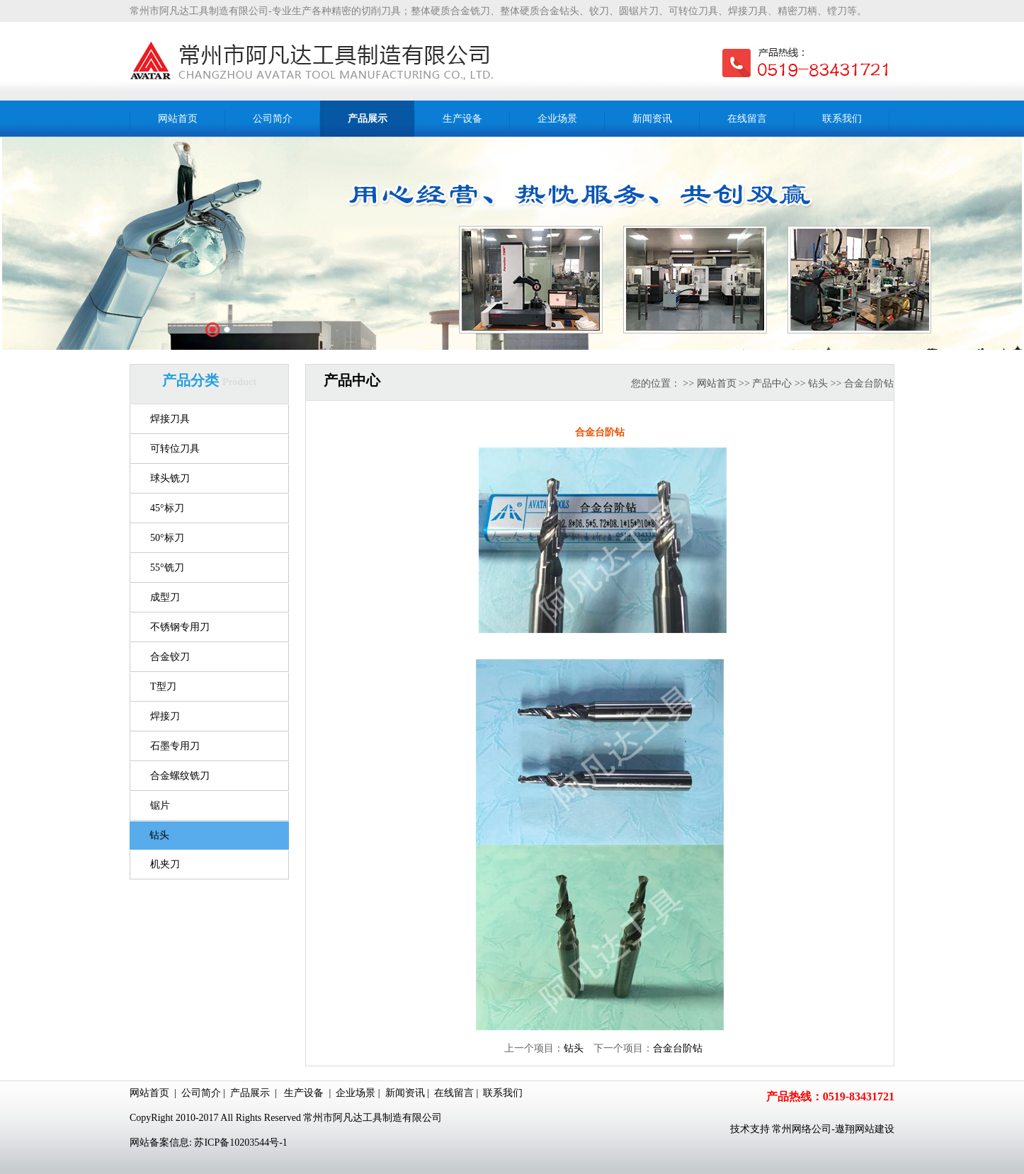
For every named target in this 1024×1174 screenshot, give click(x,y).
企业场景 (355, 1093)
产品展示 (250, 1093)
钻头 (159, 835)
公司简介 (201, 1093)
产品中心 (772, 383)
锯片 (160, 805)
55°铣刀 (167, 567)
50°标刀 (167, 537)
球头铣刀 (170, 478)
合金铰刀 (170, 656)
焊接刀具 (170, 419)
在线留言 (454, 1093)
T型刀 (163, 686)
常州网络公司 (801, 1129)
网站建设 (874, 1129)
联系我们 (503, 1093)
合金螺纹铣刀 (180, 775)
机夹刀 (165, 864)
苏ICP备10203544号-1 (240, 1142)
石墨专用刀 (175, 746)
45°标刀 (167, 508)
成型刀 (165, 597)
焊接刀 (165, 716)
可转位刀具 (175, 448)
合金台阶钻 (677, 1048)
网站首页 (716, 383)
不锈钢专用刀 (180, 627)
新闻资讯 (405, 1093)
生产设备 (304, 1093)
